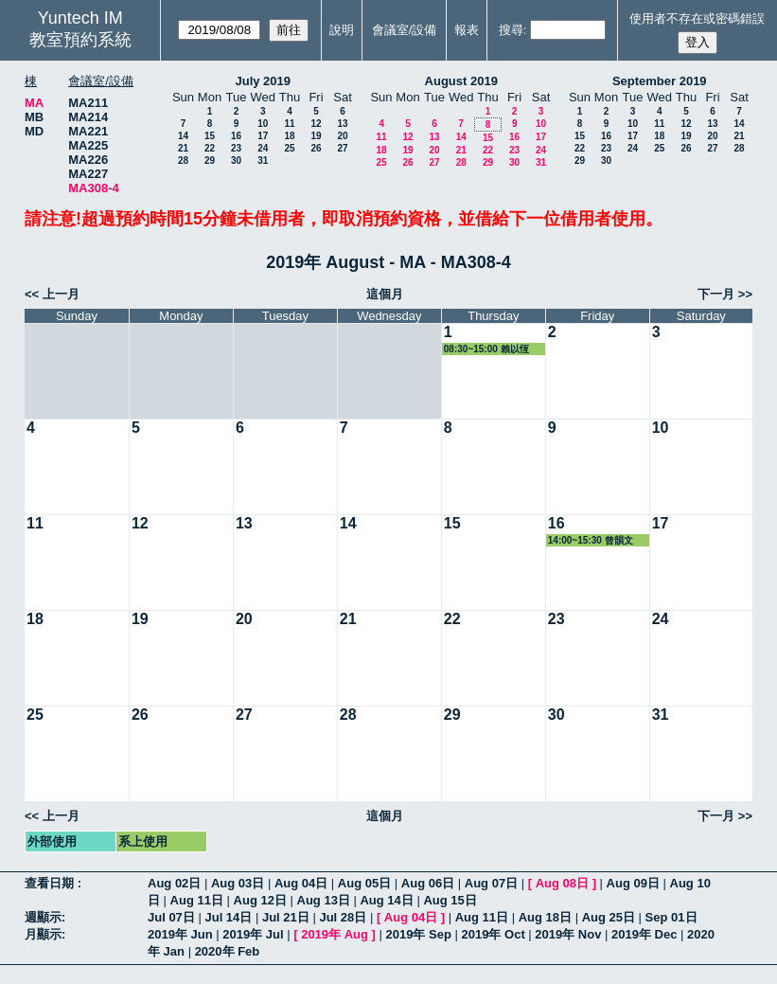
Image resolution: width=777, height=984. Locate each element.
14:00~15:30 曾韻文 (590, 540)
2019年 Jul (252, 934)
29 (209, 160)
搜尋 (511, 30)
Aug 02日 (174, 883)
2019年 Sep (418, 934)
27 (342, 148)
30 (236, 160)
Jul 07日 (171, 917)
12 (315, 123)
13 (342, 123)
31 (262, 160)
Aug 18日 (545, 917)
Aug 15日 (449, 900)
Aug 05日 (364, 883)
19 (315, 136)
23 (236, 148)
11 (289, 123)
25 (289, 148)
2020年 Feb (227, 951)
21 (183, 148)
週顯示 (43, 917)
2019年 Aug (334, 934)
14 (183, 136)
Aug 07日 (491, 883)
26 (315, 148)
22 (209, 148)
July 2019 (263, 81)
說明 (341, 30)
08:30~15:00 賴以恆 (486, 349)
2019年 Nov (568, 934)
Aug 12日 (260, 900)
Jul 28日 (342, 917)
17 (262, 136)
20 (342, 136)
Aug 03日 (237, 883)
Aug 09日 (633, 883)
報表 (466, 30)
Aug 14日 (386, 900)
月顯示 (43, 934)
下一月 (716, 294)
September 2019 (659, 81)
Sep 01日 (671, 917)
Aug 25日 (608, 917)
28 (183, 160)
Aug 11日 (196, 900)
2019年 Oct (493, 934)
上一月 (61, 294)
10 (262, 123)
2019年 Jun (180, 934)
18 (289, 136)
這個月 (384, 294)
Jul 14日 (228, 917)
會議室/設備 (404, 30)
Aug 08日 (562, 883)
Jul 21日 (285, 917)
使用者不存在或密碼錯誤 (697, 18)
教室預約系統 (80, 39)
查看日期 (51, 883)
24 (262, 148)
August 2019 (461, 81)
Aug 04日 (300, 883)
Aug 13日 (323, 900)
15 (209, 136)
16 (236, 136)
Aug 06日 (427, 883)
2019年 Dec (644, 934)
